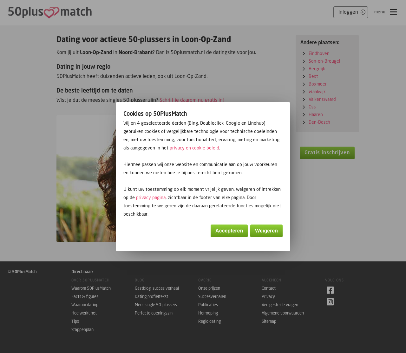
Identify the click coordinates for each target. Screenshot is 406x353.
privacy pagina (151, 197)
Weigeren (266, 230)
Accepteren (229, 230)
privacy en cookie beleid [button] (194, 148)
